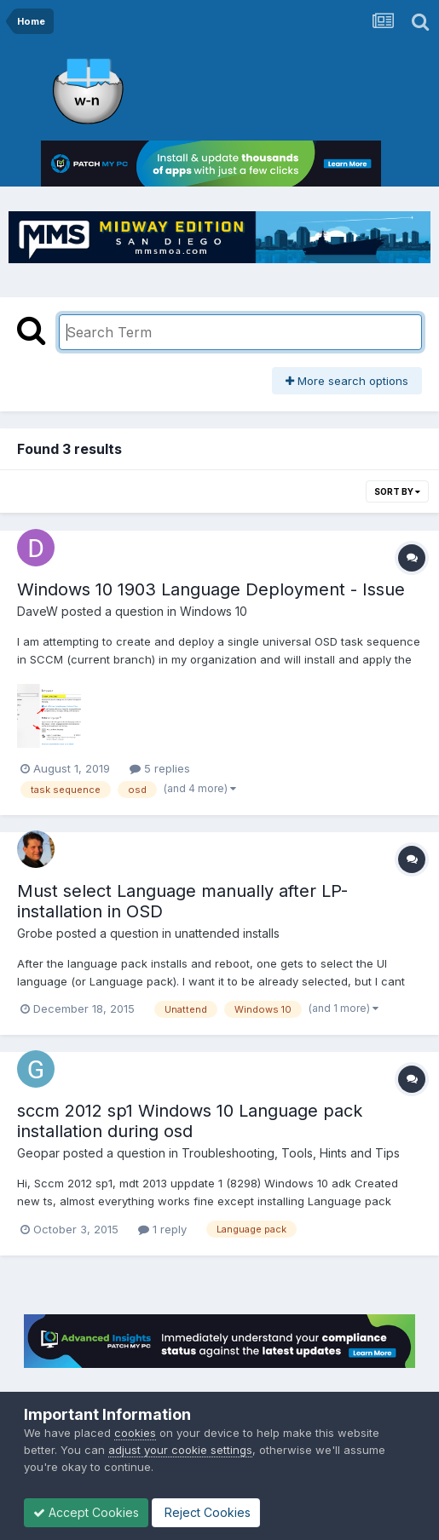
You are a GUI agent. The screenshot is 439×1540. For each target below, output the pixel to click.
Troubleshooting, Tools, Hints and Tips (291, 1153)
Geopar (38, 1153)
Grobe (35, 933)
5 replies (160, 768)
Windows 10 (213, 611)
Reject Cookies (206, 1512)
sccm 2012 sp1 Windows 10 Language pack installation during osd (189, 1120)
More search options (347, 381)
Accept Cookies (86, 1512)
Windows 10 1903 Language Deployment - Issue (211, 589)
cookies (135, 1432)
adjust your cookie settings (180, 1450)
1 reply (162, 1229)
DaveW (37, 611)
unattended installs (227, 933)
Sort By (397, 491)
